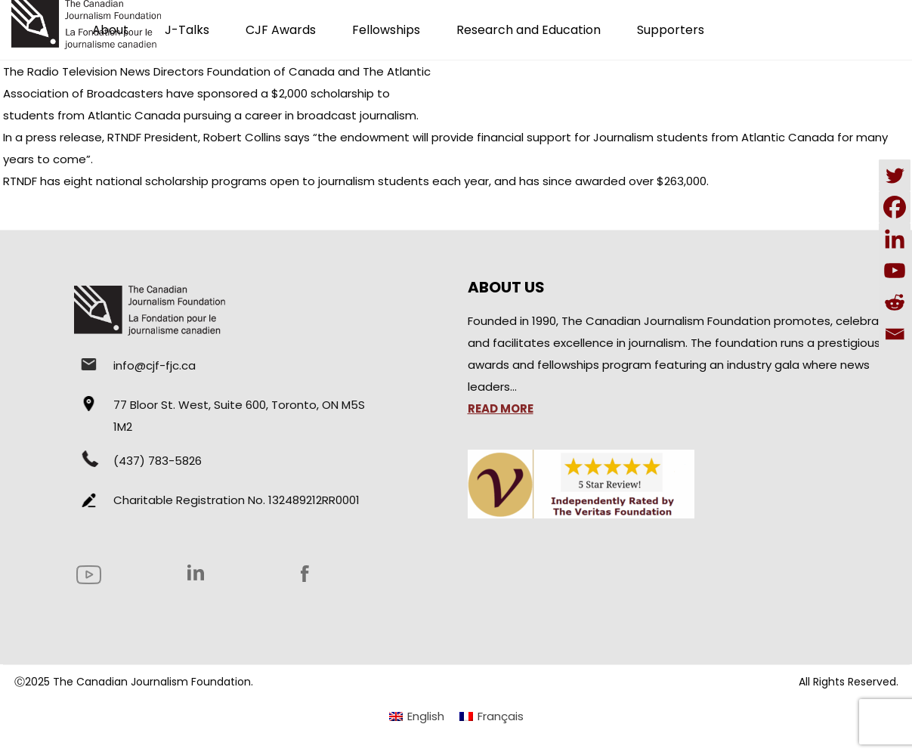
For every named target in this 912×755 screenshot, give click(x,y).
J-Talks (187, 30)
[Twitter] (894, 175)
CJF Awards (281, 30)
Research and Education (528, 30)
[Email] (894, 334)
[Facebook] (894, 207)
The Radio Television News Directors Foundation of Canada (169, 71)
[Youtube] (894, 270)
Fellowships (386, 30)
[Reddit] (894, 302)
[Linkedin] (894, 239)
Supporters (670, 30)
